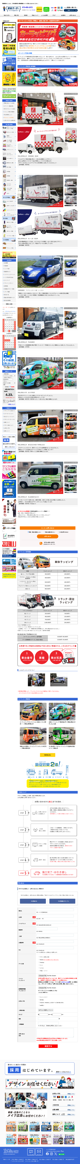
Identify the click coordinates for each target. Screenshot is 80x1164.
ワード (41, 965)
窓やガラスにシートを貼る (9, 108)
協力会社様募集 (7, 300)
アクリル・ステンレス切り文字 (8, 214)
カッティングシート (8, 210)
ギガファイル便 (65, 982)
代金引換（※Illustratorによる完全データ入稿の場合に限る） (51, 1002)
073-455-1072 (27, 7)
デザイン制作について (8, 425)
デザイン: (5, 381)
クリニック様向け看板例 (9, 111)
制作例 (25, 15)
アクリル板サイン (8, 158)
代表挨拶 (6, 265)
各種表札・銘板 (8, 180)
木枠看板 (6, 171)
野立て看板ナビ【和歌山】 (30, 1159)
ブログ (53, 15)
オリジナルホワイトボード (8, 154)
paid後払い (41, 1005)
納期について (71, 10)
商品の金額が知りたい (49, 532)
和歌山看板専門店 (69, 1159)
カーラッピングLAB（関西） (31, 1161)
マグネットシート (8, 150)
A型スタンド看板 (8, 231)
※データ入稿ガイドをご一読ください (51, 959)
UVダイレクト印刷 (8, 132)
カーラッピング (8, 244)
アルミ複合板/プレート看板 (7, 141)
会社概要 (6, 263)
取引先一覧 (6, 294)
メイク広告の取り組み (8, 277)
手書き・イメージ (43, 970)
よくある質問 (44, 15)
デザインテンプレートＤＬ (9, 419)
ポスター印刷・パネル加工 (8, 189)
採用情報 (6, 286)
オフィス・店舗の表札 (8, 106)
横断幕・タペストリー (7, 136)
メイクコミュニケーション (9, 274)
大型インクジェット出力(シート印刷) (8, 128)
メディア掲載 (7, 291)
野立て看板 (7, 167)
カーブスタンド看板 (8, 236)
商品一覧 (16, 15)
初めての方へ (7, 15)
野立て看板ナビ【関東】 (57, 1159)
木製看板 (6, 176)
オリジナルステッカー (7, 184)
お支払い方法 (7, 428)
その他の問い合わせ (63, 532)
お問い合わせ (72, 15)
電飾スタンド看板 (8, 222)
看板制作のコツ (7, 271)
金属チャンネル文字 (8, 205)
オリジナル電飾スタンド (7, 226)
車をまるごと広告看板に (9, 117)
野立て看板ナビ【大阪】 (44, 1159)
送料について (7, 431)
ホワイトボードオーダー (17, 1161)
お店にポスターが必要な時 (9, 120)
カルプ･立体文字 (8, 201)
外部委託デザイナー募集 (9, 289)
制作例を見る (47, 755)
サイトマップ (7, 280)
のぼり (6, 193)
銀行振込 (41, 999)
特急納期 (12, 386)
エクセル (41, 968)
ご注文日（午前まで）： (8, 377)
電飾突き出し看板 (8, 162)
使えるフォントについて (9, 416)
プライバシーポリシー (8, 283)
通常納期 (6, 386)
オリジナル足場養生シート (8, 145)
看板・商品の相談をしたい (34, 532)
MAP (63, 1151)
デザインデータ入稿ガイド (9, 410)
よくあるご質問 (31, 1154)
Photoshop (41, 962)
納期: (4, 384)
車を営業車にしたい (8, 114)
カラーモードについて (8, 413)
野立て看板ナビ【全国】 (17, 1159)
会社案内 (63, 15)
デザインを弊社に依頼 (44, 957)
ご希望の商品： (6, 374)
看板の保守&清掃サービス (9, 297)
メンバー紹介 (7, 268)
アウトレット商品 (8, 248)
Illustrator (49, 959)
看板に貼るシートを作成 (9, 103)
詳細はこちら (71, 1093)
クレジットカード (43, 997)
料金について (35, 15)
